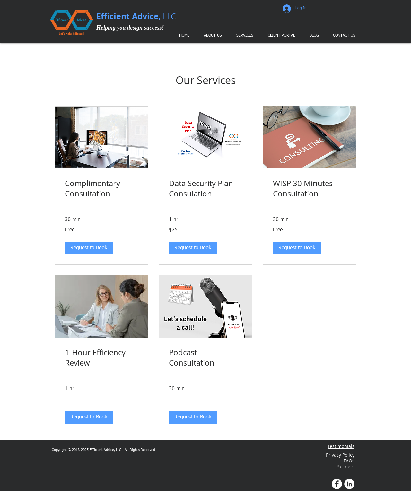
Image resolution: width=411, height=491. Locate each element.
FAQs (349, 461)
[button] (244, 35)
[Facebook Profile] (337, 484)
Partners (345, 466)
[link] (101, 188)
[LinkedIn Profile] (349, 484)
